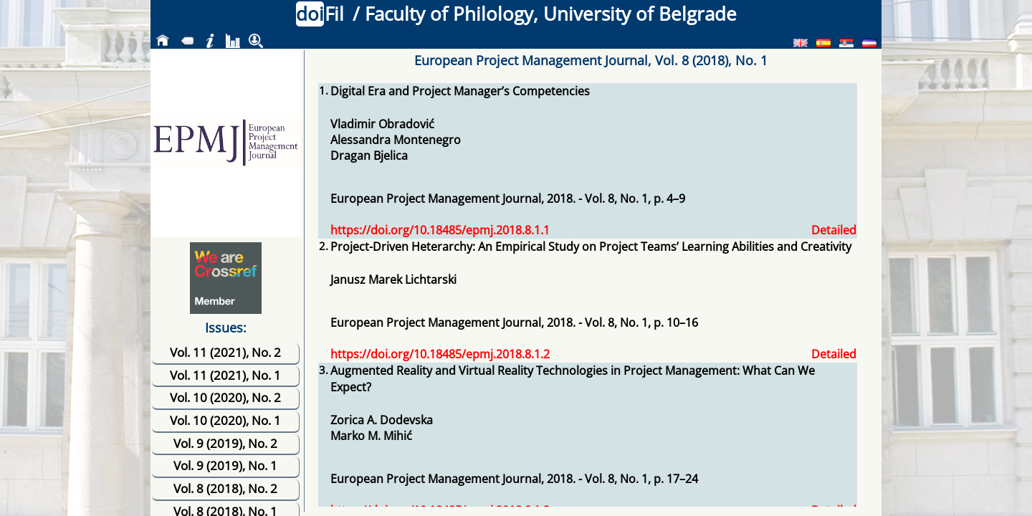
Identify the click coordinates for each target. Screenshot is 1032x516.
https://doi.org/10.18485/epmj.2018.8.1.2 (440, 354)
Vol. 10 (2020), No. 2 (225, 397)
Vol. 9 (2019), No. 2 (225, 443)
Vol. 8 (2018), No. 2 (225, 488)
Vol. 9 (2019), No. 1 (225, 465)
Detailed (833, 230)
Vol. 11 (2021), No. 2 (225, 352)
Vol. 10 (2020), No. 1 (225, 420)
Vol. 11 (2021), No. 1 (225, 375)
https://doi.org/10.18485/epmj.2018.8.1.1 (440, 230)
